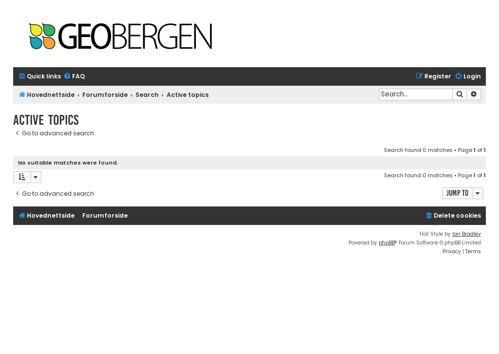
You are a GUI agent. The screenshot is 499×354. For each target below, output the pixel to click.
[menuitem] (74, 76)
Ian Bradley (466, 234)
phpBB (387, 242)
